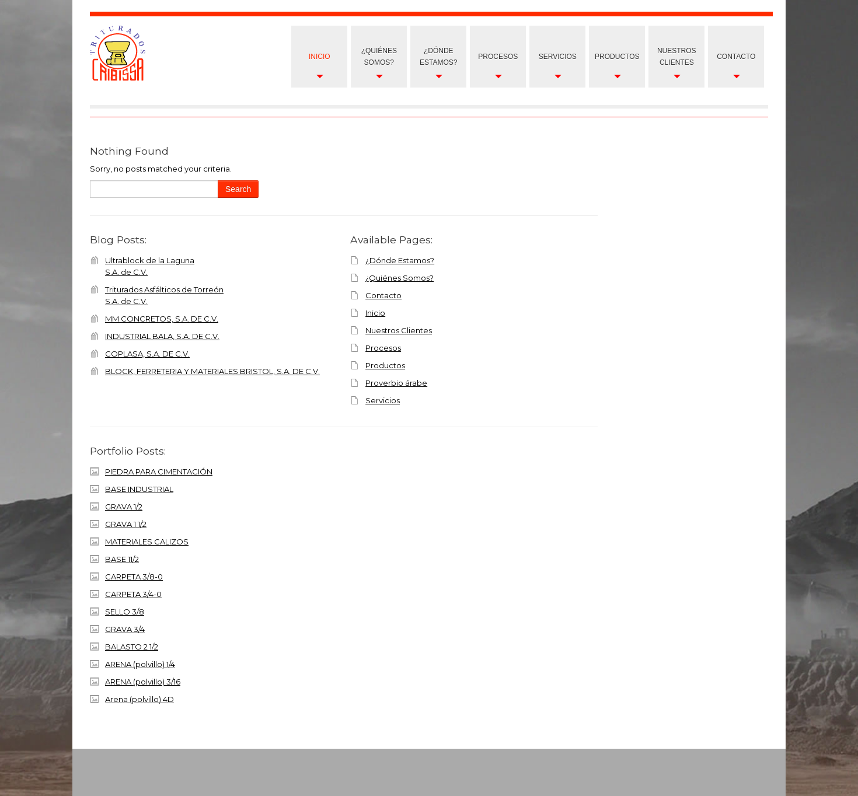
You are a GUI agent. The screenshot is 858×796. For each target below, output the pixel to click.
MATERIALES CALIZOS (147, 541)
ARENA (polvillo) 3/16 (142, 681)
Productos (617, 57)
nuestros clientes (676, 57)
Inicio (319, 57)
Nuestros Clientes (398, 330)
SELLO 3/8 (124, 611)
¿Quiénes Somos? (379, 57)
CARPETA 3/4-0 (133, 594)
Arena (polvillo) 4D (139, 699)
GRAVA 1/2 (123, 506)
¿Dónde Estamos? (438, 57)
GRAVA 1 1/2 (126, 524)
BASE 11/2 (122, 559)
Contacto (736, 57)
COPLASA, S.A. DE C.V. (147, 353)
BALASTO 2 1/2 (131, 646)
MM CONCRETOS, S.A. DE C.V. (161, 318)
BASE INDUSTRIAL (139, 489)
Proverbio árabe (396, 382)
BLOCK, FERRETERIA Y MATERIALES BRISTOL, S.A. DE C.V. (212, 371)
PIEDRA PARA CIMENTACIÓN (158, 471)
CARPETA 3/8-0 (134, 576)
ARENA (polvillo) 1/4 (140, 664)
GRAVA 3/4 (125, 629)
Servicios (558, 57)
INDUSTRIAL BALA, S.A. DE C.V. (162, 336)
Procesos (498, 57)
